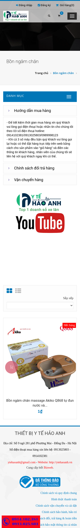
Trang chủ (41, 73)
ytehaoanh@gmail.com (22, 462)
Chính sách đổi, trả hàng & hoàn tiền (54, 518)
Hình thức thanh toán (64, 499)
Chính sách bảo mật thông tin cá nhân (54, 524)
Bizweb (48, 467)
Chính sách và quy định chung (59, 493)
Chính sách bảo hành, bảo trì (59, 512)
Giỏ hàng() (65, 5)
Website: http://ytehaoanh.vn (55, 462)
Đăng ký (46, 5)
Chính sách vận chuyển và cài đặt (56, 505)
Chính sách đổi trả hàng (34, 168)
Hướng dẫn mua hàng (32, 110)
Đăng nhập (25, 5)
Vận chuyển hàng (28, 179)
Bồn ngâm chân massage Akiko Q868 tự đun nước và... (40, 403)
